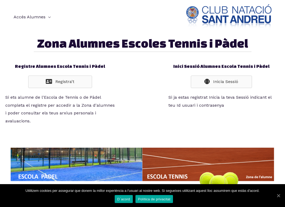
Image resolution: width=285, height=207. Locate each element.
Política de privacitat (154, 199)
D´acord (123, 199)
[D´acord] (278, 195)
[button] (60, 82)
